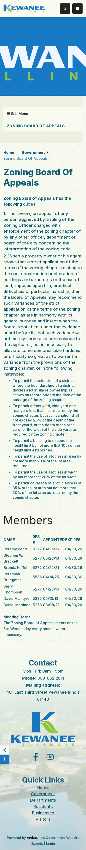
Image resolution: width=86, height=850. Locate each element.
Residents (43, 806)
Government (33, 152)
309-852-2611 (50, 678)
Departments (43, 800)
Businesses (43, 812)
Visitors (43, 819)
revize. (32, 838)
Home (8, 152)
